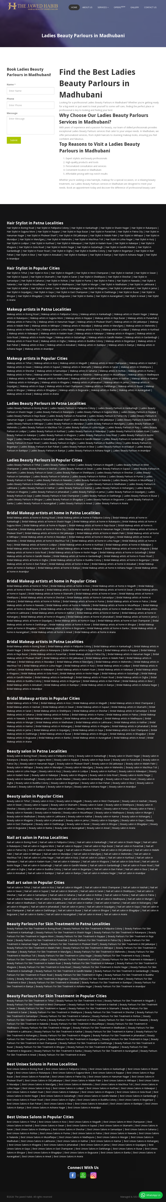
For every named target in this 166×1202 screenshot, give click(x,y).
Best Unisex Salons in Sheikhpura (32, 1129)
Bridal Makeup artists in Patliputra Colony (69, 646)
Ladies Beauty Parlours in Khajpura (57, 435)
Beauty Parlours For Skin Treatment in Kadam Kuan (34, 963)
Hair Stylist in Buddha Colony (90, 250)
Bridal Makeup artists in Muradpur (36, 661)
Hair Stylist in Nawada (128, 280)
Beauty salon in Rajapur (66, 759)
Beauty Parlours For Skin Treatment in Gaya (125, 1039)
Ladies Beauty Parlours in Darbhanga (101, 495)
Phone (10, 98)
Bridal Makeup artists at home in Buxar (69, 624)
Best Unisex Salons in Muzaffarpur (39, 1137)
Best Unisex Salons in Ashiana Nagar (46, 1107)
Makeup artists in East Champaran (65, 386)
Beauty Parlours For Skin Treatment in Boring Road (34, 928)
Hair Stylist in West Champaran (92, 272)
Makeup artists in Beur (33, 344)
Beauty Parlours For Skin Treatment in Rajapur (80, 936)
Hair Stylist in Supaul (17, 276)
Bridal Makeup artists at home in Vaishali (68, 589)
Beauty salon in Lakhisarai (51, 816)
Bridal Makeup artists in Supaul (93, 706)
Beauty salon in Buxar (78, 824)
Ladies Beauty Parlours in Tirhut (23, 464)
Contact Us (150, 7)
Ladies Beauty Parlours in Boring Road (27, 408)
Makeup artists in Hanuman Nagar (57, 321)
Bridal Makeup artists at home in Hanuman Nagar (94, 529)
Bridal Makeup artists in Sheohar (90, 710)
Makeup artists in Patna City (21, 321)
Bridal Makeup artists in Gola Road (39, 673)
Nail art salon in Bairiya (69, 873)
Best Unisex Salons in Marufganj (39, 1084)
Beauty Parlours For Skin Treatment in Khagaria (65, 1035)
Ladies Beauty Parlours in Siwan (76, 468)
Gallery (134, 7)
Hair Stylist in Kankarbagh (84, 227)
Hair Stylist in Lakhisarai (142, 284)
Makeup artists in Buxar (130, 386)
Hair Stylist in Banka (82, 296)
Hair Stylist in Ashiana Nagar (128, 254)
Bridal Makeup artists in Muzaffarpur (83, 718)
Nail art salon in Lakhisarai (52, 902)
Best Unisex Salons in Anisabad (91, 1103)
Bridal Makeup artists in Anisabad (24, 684)
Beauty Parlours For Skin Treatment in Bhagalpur (93, 1046)
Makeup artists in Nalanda (78, 374)
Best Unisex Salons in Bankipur (126, 1103)
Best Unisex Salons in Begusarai (81, 1152)
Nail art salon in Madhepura (110, 898)
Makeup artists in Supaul (47, 366)
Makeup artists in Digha (53, 341)
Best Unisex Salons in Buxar (127, 1148)
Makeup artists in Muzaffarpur (110, 374)
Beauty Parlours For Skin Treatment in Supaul (42, 1008)
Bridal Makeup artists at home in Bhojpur (114, 624)
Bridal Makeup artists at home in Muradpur (43, 536)
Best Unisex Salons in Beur (58, 1103)
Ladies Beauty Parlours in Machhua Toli (41, 427)
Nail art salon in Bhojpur (96, 910)
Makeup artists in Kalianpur (89, 333)
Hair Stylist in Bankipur (75, 254)
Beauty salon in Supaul (36, 804)
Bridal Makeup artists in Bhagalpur (128, 733)
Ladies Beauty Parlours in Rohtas (88, 476)
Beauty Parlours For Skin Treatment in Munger (45, 1027)
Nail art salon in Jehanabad (45, 906)
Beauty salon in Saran (91, 804)
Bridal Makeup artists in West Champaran (131, 703)
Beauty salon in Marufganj (79, 767)
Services (103, 7)
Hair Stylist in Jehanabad (121, 288)
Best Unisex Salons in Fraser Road (25, 1099)
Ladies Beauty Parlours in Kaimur (74, 487)
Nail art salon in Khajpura (96, 861)
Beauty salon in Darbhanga (50, 824)
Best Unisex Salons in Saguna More (71, 1072)
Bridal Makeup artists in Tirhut (22, 703)
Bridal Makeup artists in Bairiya (97, 684)
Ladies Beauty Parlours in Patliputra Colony (72, 408)
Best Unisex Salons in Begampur (136, 1099)
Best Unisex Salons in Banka (115, 1152)
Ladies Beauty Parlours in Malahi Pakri (137, 419)
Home (74, 7)
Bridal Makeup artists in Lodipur (113, 665)
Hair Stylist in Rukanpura (144, 227)
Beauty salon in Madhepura (109, 812)
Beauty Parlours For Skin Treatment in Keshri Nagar (100, 967)
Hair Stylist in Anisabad (49, 254)
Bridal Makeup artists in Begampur (62, 681)
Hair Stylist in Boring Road (20, 227)
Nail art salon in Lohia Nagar (39, 857)
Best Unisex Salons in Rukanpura (33, 1072)
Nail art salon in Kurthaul (121, 857)
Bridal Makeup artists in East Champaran (127, 730)
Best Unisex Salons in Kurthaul (103, 1088)
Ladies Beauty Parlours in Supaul (112, 468)
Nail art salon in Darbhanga (41, 910)
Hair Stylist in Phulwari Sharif (41, 235)
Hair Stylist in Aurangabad (109, 296)
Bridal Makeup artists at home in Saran (96, 593)
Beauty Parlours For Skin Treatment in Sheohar (109, 1012)
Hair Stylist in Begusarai (57, 296)
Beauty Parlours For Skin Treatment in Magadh (129, 1000)
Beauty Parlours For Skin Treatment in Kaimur (109, 1031)
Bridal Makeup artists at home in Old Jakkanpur (49, 533)
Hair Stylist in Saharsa (32, 280)
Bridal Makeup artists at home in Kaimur (98, 612)
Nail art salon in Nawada (20, 898)
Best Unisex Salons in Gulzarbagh (58, 1095)
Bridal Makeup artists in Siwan (58, 706)
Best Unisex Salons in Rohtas (22, 1133)
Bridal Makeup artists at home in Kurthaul (81, 544)
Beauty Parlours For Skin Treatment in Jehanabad (119, 1035)
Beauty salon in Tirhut (18, 801)
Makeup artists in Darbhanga (100, 386)
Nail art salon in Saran (91, 891)
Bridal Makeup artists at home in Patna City (43, 529)
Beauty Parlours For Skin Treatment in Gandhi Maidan (64, 970)
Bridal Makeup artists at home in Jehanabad (90, 616)
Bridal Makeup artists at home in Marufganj (92, 536)
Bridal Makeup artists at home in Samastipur (90, 597)
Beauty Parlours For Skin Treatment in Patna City (95, 940)
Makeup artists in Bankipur (92, 344)
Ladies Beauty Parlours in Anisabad (115, 446)
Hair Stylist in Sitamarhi (42, 276)
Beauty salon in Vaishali (134, 801)
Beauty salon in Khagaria (20, 820)
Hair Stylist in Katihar (17, 288)
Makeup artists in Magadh (73, 363)
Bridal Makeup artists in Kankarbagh (112, 646)
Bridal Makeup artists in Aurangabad (92, 737)
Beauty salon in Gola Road (104, 775)
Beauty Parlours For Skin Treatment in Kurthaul (75, 959)
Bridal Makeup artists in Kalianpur (115, 669)
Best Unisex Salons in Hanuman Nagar (109, 1076)
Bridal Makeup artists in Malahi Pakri (105, 658)
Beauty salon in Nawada (19, 812)
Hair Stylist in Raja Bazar (75, 231)
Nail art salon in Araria (115, 914)
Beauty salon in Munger (139, 812)
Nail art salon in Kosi (43, 887)
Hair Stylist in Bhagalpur (30, 296)
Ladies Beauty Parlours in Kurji (123, 427)
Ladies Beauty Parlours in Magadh (95, 464)
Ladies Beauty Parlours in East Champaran (57, 495)
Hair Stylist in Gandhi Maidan (120, 247)
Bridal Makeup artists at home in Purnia (83, 601)
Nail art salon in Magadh (69, 887)
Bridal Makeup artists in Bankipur (61, 684)
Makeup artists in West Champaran (108, 363)
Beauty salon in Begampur (65, 782)
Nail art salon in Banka (32, 914)
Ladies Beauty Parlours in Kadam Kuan (129, 431)
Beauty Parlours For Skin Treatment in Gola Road (45, 967)
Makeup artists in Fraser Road (22, 341)
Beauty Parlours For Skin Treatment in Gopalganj (74, 1039)
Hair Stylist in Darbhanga (103, 292)
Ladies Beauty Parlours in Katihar (37, 487)
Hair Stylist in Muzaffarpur (31, 284)
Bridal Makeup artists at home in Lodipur (35, 544)
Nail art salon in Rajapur (69, 846)
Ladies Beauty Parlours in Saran (36, 472)
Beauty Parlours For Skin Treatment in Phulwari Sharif (69, 944)
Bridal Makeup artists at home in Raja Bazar (92, 525)
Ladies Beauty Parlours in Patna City (108, 415)
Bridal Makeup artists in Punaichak (48, 654)
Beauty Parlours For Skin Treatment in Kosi (79, 1000)
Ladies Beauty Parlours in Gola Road (97, 435)
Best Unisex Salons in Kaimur (106, 1141)
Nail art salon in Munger (140, 898)
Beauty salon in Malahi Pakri (140, 763)
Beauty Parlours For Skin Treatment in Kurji (117, 955)
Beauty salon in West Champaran (101, 801)
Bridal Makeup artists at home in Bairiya (59, 567)
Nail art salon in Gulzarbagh (37, 865)
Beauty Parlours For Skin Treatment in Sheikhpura (56, 1012)
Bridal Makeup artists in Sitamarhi (129, 706)
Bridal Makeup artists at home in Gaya (75, 620)
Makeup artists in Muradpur (76, 325)
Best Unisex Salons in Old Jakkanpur (44, 1080)
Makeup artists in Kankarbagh (96, 314)
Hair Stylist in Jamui (147, 288)
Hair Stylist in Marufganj (32, 239)
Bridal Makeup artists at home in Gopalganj (29, 620)
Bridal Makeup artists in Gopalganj (52, 730)
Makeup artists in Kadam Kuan (57, 333)
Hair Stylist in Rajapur (49, 231)
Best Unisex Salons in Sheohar (69, 1129)
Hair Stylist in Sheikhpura (92, 276)
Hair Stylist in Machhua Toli (89, 239)
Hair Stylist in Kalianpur (126, 243)
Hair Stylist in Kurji (144, 239)
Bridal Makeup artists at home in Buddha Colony (75, 560)
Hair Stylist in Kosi (39, 272)
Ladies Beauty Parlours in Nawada (54, 480)
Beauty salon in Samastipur (32, 808)
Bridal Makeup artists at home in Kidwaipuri (128, 544)
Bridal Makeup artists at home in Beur (69, 563)
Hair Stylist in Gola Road (31, 247)
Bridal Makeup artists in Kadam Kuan (76, 669)
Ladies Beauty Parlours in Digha (59, 442)
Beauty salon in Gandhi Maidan (54, 779)
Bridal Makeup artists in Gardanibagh (54, 677)
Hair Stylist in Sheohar (119, 276)
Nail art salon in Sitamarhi (64, 891)
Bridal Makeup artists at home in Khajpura (127, 548)
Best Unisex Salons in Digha (60, 1099)
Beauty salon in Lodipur (75, 771)
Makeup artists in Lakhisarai (85, 378)
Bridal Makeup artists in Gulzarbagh (120, 673)
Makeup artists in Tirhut (19, 363)
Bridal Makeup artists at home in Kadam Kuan (31, 548)
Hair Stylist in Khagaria (95, 288)
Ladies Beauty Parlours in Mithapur (25, 423)
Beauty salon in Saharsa (62, 808)
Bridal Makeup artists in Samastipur (128, 710)
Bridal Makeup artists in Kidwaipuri (36, 669)
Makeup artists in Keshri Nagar (36, 337)
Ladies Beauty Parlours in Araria (111, 503)
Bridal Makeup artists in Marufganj (75, 661)
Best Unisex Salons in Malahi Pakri (83, 1080)
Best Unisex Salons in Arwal (36, 1156)
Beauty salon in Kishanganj (136, 816)
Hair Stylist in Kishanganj (68, 288)
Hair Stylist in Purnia (81, 280)
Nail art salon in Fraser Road (138, 865)
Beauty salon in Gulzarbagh (21, 779)
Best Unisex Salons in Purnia (55, 1133)
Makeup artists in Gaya (32, 386)
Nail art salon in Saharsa (62, 895)
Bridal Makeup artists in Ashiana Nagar (136, 684)
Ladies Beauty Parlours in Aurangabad (36, 503)
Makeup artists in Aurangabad (134, 390)
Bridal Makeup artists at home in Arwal (51, 632)
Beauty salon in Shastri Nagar (124, 755)
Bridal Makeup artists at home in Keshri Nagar (73, 552)
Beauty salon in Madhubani (21, 816)
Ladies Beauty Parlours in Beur (78, 446)
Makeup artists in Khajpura (120, 333)
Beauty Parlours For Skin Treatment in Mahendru (99, 951)
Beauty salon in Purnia (116, 808)
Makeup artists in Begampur (120, 341)
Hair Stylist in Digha (62, 250)
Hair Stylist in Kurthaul (42, 243)
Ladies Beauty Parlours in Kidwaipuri (87, 431)
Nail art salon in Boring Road (22, 842)
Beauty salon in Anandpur (122, 786)
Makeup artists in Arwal (19, 393)
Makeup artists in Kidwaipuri (23, 333)
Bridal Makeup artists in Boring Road (26, 646)
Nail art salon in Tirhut (18, 887)
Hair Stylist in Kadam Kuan (98, 243)
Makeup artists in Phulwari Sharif (94, 321)
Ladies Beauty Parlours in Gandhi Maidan (79, 439)
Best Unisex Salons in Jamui (95, 1144)
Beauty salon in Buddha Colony (32, 782)
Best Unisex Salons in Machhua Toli (114, 1084)
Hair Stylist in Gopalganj (19, 292)
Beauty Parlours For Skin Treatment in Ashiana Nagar (64, 986)
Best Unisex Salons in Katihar (72, 1141)
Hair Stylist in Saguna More (21, 231)
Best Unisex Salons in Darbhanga (93, 1148)
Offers (119, 7)
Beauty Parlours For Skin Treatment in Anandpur (120, 986)
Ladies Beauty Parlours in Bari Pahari (39, 446)
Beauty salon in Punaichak (126, 759)
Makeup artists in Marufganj (108, 325)
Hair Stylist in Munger (87, 284)
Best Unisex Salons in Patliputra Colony (66, 1068)
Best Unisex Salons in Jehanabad (61, 1144)
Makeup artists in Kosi (45, 363)
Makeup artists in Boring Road (23, 314)
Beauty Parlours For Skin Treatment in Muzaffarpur (78, 1023)
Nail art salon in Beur (136, 869)
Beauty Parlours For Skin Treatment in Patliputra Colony (92, 928)
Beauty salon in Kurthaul (103, 771)
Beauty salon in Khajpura (74, 775)
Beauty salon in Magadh (69, 801)
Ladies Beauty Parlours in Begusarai (105, 499)
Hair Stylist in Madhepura (61, 284)
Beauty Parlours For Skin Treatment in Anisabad (54, 982)
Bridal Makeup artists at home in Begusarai (62, 628)
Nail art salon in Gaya (128, 906)
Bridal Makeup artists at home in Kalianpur (80, 548)
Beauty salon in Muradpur (49, 767)
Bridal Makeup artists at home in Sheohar (43, 597)
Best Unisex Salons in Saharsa (140, 1129)
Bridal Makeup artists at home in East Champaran (124, 620)
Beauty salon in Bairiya (60, 786)
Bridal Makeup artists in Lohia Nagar (43, 665)
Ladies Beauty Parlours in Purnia (126, 476)
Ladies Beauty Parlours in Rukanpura (55, 412)
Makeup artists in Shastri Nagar (130, 314)
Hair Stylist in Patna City (130, 231)
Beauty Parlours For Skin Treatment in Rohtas (116, 1016)
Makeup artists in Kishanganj (24, 382)
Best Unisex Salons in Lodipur (68, 1088)
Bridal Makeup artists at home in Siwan (112, 589)
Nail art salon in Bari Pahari (108, 869)
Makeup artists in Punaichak (142, 318)
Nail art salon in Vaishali (135, 887)
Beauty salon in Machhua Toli (141, 767)
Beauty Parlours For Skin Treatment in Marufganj (45, 951)
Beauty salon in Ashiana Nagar (90, 786)
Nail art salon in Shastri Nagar (125, 842)
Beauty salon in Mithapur (20, 767)
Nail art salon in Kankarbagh (92, 842)
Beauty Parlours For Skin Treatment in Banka (58, 1050)
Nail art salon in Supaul (36, 891)
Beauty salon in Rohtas (89, 808)
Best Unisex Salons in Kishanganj (141, 1141)
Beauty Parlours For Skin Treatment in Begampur (43, 978)
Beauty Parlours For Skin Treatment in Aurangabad (111, 1050)
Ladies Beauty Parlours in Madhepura (26, 484)
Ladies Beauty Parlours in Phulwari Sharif (48, 419)
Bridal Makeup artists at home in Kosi (70, 585)
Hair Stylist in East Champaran (72, 292)
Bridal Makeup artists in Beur (137, 681)
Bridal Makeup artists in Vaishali (23, 706)
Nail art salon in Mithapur (28, 853)
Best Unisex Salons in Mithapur (120, 1080)
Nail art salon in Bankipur (41, 873)
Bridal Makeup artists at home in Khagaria (43, 616)
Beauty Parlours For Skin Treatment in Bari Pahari (97, 978)
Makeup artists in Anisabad (61, 344)
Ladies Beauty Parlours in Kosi (59, 464)
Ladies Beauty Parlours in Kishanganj (114, 487)
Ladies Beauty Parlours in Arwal (75, 503)
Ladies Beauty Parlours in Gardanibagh (123, 439)
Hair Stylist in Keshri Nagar (60, 247)
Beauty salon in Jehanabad (49, 820)
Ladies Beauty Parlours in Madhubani (106, 484)
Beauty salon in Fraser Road (121, 779)
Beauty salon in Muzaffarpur (78, 812)
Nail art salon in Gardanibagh (105, 865)
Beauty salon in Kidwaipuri (133, 771)
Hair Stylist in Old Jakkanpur (73, 235)
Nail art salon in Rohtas (90, 895)
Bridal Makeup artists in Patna (122, 714)
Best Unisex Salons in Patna (87, 1133)
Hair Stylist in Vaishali (122, 272)
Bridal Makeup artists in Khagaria (92, 726)
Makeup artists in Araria (46, 393)
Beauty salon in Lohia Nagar (22, 771)
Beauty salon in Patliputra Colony (56, 755)
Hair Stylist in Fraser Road (36, 250)
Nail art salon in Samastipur (32, 895)
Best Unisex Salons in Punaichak (32, 1076)
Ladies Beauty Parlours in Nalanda (92, 480)
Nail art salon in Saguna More (38, 846)
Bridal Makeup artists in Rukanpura (42, 650)
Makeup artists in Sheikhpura (136, 366)
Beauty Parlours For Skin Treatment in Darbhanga (85, 1043)
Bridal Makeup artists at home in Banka (108, 628)
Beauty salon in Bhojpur (105, 824)
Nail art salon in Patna (142, 895)
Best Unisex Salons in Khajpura (98, 1091)
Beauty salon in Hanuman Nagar (37, 763)
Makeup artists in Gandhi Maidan (105, 337)
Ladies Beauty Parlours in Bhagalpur (64, 499)
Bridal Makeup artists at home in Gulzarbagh (123, 552)
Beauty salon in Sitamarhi (64, 804)
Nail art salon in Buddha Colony (44, 869)
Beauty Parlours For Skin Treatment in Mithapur (88, 947)
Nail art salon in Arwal (89, 914)
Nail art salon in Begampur (78, 869)
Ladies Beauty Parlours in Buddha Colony (100, 442)
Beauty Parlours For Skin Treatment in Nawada (123, 1019)
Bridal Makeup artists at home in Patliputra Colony (83, 517)
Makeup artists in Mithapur (46, 325)
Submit (14, 140)
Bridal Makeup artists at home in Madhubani (109, 608)
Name (11, 84)
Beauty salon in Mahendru (109, 767)
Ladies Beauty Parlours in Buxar (140, 495)
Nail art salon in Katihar (80, 902)
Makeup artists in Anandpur (39, 348)
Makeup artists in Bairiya (121, 344)
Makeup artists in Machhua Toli (23, 329)
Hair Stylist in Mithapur (131, 235)
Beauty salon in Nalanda (48, 812)
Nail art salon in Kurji (67, 857)
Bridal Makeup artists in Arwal (129, 737)
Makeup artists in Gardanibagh (141, 337)
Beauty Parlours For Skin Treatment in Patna (72, 1019)
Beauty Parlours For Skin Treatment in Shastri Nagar (63, 932)
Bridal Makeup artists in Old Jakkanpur (63, 658)
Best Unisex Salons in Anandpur (84, 1107)
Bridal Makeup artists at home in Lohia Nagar (96, 540)
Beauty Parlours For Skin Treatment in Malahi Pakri (33, 947)
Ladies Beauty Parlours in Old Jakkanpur (93, 419)
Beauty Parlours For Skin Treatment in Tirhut (30, 1000)
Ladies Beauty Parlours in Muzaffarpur (133, 480)
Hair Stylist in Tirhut (17, 272)
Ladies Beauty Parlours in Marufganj (105, 423)
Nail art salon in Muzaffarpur (78, 898)
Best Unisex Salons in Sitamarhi (116, 1125)
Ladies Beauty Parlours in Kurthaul (47, 431)
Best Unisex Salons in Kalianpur (62, 1091)
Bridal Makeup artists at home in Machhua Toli (44, 540)
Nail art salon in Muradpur (57, 853)
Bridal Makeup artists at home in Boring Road (31, 517)
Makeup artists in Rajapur (78, 318)
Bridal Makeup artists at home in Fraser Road (128, 556)
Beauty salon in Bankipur (32, 786)
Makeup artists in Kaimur (144, 378)
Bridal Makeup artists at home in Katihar (53, 612)
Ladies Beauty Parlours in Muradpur (65, 423)
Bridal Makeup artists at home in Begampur (127, 560)
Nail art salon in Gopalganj (101, 906)
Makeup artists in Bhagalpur (42, 390)
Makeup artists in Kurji (88, 329)
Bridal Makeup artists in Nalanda (45, 718)
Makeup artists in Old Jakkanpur (130, 321)
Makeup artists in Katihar (116, 378)
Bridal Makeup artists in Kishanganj (54, 726)
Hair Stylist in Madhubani (114, 284)
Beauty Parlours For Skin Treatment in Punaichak (41, 940)
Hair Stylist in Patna (104, 280)
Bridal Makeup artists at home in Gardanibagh (77, 556)
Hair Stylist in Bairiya (100, 254)
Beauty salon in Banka (40, 827)
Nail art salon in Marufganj (87, 853)
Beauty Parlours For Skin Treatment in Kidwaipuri (128, 959)
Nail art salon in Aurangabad (61, 914)
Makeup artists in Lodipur (115, 329)
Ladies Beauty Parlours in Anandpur (131, 450)
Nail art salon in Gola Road (126, 861)
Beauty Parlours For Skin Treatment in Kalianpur (89, 963)
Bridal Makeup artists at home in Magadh (114, 585)
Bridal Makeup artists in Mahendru (114, 661)
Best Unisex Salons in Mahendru (76, 1084)
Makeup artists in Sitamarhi (76, 366)
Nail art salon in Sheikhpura (120, 891)
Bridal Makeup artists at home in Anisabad (114, 563)
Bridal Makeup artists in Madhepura (123, 718)
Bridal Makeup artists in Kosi (56, 703)
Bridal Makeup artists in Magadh (90, 703)
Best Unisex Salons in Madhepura (76, 1137)
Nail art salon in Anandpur (131, 873)
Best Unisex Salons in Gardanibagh (138, 1095)
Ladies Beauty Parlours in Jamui (88, 491)
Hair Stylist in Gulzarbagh (90, 247)
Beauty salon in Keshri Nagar (135, 775)
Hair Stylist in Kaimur (42, 288)
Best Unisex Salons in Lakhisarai (38, 1141)
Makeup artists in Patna (19, 374)
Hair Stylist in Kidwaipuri (69, 243)
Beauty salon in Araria (123, 827)
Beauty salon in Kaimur (107, 816)
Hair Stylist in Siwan (146, 272)
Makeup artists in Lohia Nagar (58, 329)
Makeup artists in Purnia (141, 370)
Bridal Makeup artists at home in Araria (95, 632)
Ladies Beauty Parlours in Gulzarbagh (35, 439)
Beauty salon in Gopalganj (105, 820)
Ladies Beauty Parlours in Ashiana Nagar (89, 450)
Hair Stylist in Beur (25, 254)
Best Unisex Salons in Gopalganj (129, 1144)
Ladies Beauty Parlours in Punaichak (67, 415)
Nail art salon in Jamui (73, 906)
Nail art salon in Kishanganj (136, 902)
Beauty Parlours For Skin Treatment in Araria (62, 1054)
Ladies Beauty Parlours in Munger (66, 484)
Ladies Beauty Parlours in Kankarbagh (118, 408)
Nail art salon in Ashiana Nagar (99, 873)
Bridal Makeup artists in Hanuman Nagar (129, 654)
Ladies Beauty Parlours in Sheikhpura (74, 472)
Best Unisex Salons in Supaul (82, 1125)
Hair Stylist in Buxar (129, 292)
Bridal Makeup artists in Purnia (88, 714)
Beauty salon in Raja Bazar (96, 759)
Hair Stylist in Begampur (120, 250)
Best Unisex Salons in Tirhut (21, 1121)
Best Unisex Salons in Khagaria (25, 1144)
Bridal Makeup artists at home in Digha (27, 560)
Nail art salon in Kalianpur (66, 861)
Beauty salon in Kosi (43, 801)
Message (12, 113)
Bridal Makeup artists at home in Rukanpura (97, 521)
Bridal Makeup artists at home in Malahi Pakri (100, 533)
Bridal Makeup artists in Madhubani (54, 722)
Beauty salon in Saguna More (36, 759)
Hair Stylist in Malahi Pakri (103, 235)
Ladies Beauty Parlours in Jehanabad (49, 491)
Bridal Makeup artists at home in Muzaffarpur (116, 605)
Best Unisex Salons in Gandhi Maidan (97, 1095)
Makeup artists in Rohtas (113, 370)
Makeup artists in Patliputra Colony (59, 314)
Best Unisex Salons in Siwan (49, 1125)
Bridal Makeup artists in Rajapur (121, 650)
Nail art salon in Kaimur (107, 902)
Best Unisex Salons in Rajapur (108, 1072)
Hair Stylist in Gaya (44, 292)
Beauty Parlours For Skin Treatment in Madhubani (99, 1027)
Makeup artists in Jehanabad (87, 382)
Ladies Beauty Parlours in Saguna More (97, 412)
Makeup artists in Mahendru (140, 325)
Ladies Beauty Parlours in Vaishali (39, 468)
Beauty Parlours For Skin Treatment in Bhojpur (40, 1046)
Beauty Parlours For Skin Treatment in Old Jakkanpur (127, 944)
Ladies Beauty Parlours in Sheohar (115, 472)
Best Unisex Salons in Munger (112, 1137)
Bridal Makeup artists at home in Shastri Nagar (46, 521)
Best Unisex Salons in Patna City (69, 1076)
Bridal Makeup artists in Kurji (80, 665)
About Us (87, 7)
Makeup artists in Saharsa (83, 370)
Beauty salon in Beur (123, 782)
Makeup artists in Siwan (19, 366)
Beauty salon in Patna (141, 808)
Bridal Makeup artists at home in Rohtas (39, 601)
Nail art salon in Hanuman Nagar (46, 849)
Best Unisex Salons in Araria (68, 1156)
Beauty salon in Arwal (98, 827)
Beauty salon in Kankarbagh (91, 755)
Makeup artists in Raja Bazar (110, 318)
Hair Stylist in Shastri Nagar (115, 227)
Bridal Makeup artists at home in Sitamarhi (50, 593)
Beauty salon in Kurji (50, 771)
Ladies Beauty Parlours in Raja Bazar (26, 415)
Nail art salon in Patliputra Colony (57, 842)
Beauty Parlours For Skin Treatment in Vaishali (92, 1004)
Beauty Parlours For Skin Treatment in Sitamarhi (93, 1008)
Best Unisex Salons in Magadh (85, 1121)
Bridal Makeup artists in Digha (132, 677)
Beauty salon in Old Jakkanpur (107, 763)
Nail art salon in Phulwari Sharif (82, 849)
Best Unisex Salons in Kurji (36, 1088)
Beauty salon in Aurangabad (69, 827)
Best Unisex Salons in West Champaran (124, 1121)
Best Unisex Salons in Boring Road (25, 1068)
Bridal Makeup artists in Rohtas (52, 714)
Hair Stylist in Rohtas (57, 280)
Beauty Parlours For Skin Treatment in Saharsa (65, 1016)
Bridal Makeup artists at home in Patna (127, 601)
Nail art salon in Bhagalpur (126, 910)
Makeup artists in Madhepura (143, 374)
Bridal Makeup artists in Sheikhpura (52, 710)
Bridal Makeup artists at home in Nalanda (68, 605)
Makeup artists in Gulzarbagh (70, 337)
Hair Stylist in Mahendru (59, 239)
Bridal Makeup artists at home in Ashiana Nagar (107, 567)
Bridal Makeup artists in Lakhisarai (94, 722)
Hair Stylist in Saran (67, 276)
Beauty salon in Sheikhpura (120, 804)
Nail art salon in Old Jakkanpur (116, 849)
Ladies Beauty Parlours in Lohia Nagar (84, 427)
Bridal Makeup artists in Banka (55, 737)
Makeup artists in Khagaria (55, 382)
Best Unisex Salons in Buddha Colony (97, 1099)
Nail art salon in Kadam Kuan (35, 861)
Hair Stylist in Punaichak (103, 231)
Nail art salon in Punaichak (129, 846)
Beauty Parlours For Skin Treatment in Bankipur (107, 982)
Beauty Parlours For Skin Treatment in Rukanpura (120, 932)
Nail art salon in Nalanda (48, 898)
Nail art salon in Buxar (69, 910)
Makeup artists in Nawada (48, 374)
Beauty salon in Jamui (77, 820)
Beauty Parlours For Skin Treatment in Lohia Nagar (65, 955)
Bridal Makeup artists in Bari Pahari (101, 681)
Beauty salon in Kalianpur (45, 775)
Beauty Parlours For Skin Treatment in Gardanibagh (122, 970)
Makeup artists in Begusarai (74, 390)
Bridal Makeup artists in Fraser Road (95, 677)
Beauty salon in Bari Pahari (96, 782)
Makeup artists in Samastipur (52, 370)
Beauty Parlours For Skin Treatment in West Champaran (36, 1004)
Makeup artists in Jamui (116, 382)
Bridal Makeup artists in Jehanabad (130, 726)
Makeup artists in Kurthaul (145, 329)
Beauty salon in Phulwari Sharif (73, 763)
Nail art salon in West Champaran (102, 887)
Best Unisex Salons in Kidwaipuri (138, 1088)
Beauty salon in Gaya (132, 820)
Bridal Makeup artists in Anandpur (24, 688)
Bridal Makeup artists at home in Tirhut (27, 585)
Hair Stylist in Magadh (62, 272)
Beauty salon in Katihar (80, 816)
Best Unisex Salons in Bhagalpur (45, 1152)
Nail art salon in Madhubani (21, 902)
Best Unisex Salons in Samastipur (104, 1129)
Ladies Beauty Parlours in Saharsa (51, 476)
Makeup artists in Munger (22, 378)
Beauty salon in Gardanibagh (88, 779)
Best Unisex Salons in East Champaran (52, 1148)
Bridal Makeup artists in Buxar (55, 733)
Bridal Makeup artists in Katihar (130, 722)
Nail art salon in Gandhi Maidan (70, 865)
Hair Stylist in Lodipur (18, 243)
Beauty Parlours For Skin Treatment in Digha (78, 974)
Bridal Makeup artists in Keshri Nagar (79, 673)
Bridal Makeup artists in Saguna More (82, 650)
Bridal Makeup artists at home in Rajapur (45, 525)
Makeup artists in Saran (106, 366)
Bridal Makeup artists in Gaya (87, 730)
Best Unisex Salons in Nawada (120, 1133)
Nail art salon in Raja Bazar (98, 846)
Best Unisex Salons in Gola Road (134, 1091)
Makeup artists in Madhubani (53, 378)
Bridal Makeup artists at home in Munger (62, 608)
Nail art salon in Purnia (116, 895)
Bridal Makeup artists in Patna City (87, 654)
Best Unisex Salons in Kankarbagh (107, 1068)
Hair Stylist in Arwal (135, 296)
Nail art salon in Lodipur (93, 857)
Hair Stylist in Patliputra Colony (53, 227)
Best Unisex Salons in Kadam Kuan (25, 1091)
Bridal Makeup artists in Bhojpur (90, 733)
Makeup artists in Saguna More (46, 318)
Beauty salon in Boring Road (22, 755)
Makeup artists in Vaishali (142, 363)
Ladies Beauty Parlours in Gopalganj (126, 491)
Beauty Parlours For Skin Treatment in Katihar (58, 1031)
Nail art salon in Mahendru (118, 853)
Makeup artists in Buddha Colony (85, 341)
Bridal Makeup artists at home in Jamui (136, 616)
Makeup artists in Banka (103, 390)
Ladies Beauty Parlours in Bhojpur (25, 499)
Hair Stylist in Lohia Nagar (119, 239)
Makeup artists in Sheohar (20, 370)
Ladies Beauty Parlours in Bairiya (47, 450)
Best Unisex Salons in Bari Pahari (24, 1103)
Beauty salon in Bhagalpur (134, 824)
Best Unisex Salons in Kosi (52, 1121)
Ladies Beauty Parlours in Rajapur (138, 412)
